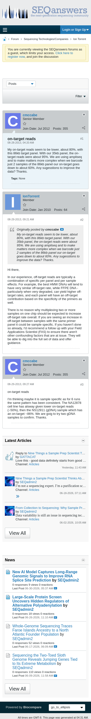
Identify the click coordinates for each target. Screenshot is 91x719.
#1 (81, 138)
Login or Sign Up (75, 29)
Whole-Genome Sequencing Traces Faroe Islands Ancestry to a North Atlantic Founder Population (42, 630)
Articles (34, 464)
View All (17, 533)
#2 (81, 220)
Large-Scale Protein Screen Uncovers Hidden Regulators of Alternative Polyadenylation (40, 601)
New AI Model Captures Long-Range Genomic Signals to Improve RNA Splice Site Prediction (44, 576)
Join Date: (30, 128)
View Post (62, 229)
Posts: (57, 128)
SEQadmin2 (28, 482)
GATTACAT (28, 457)
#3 (81, 384)
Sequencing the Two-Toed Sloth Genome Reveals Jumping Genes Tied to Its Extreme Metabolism (44, 659)
